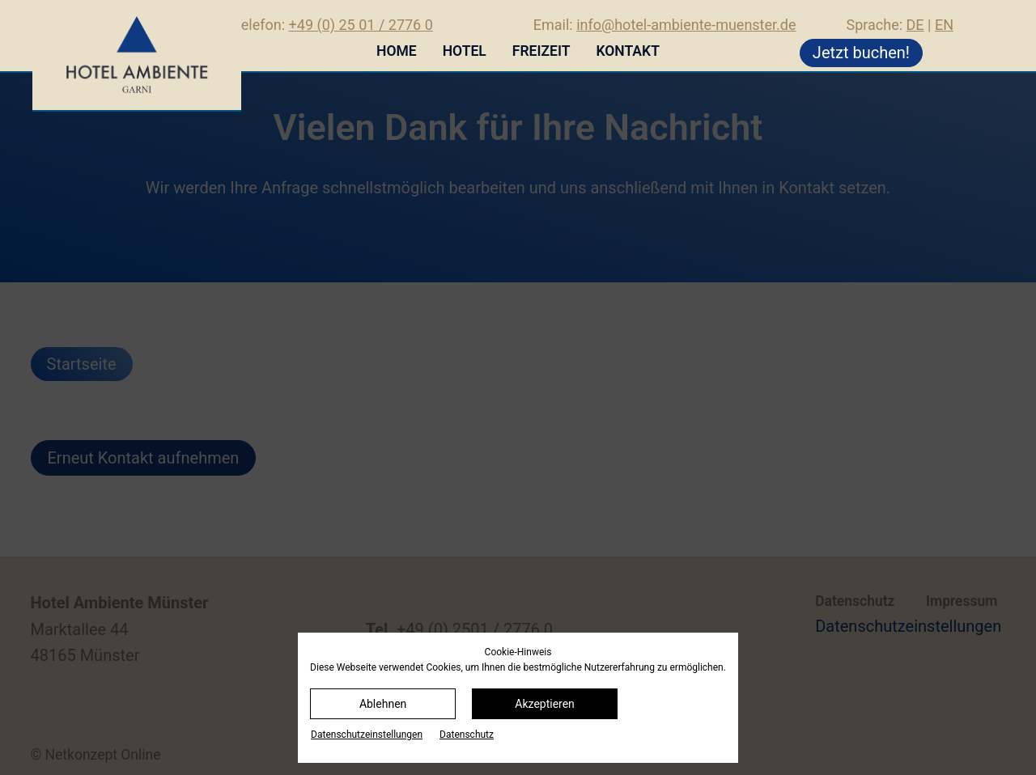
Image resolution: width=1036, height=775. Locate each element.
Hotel (464, 51)
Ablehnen (382, 703)
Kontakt (627, 51)
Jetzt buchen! (861, 52)
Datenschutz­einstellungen (366, 734)
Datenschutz (466, 734)
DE (915, 24)
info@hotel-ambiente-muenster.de (686, 24)
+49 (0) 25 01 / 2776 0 (361, 24)
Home (396, 51)
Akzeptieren (545, 703)
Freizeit (541, 51)
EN (944, 24)
